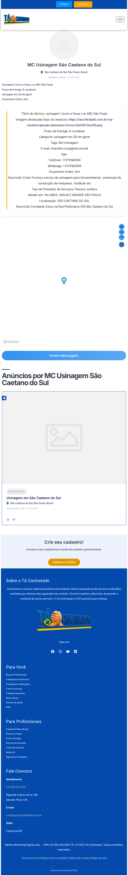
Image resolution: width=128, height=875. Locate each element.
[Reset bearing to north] (121, 237)
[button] (64, 281)
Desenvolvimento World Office (64, 870)
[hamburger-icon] (120, 19)
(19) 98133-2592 (16, 787)
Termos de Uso (29, 858)
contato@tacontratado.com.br (24, 815)
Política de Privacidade (53, 858)
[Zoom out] (121, 232)
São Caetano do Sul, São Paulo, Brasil (65, 72)
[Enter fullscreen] (121, 244)
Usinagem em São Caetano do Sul (33, 498)
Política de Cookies (79, 858)
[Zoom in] (121, 226)
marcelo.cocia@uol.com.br (69, 148)
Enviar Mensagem (64, 355)
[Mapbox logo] (11, 342)
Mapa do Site (99, 858)
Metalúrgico (17, 491)
